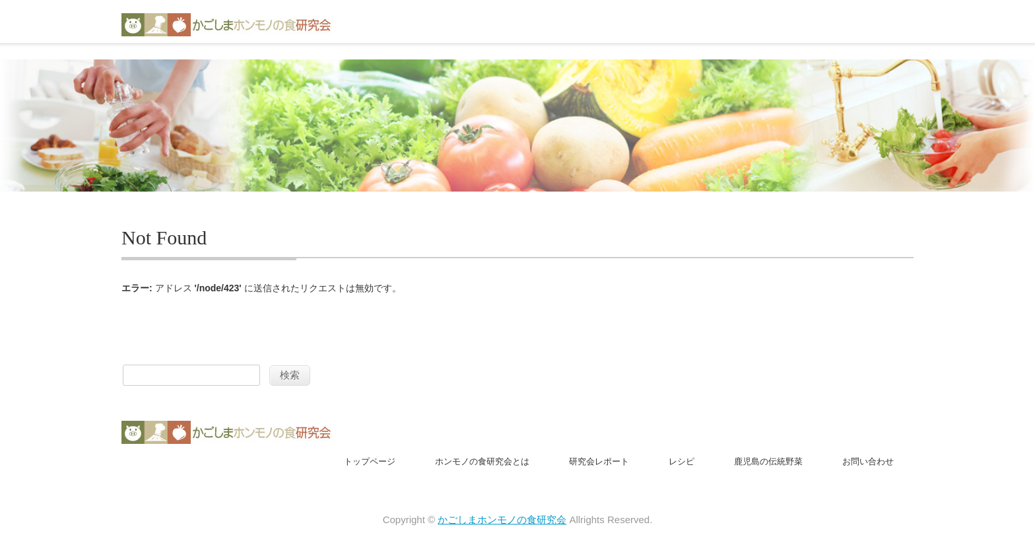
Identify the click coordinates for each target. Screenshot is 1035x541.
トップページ (369, 461)
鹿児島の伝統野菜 (768, 461)
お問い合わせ (868, 461)
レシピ (681, 461)
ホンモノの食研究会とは (482, 461)
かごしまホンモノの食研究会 (502, 519)
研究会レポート (599, 461)
